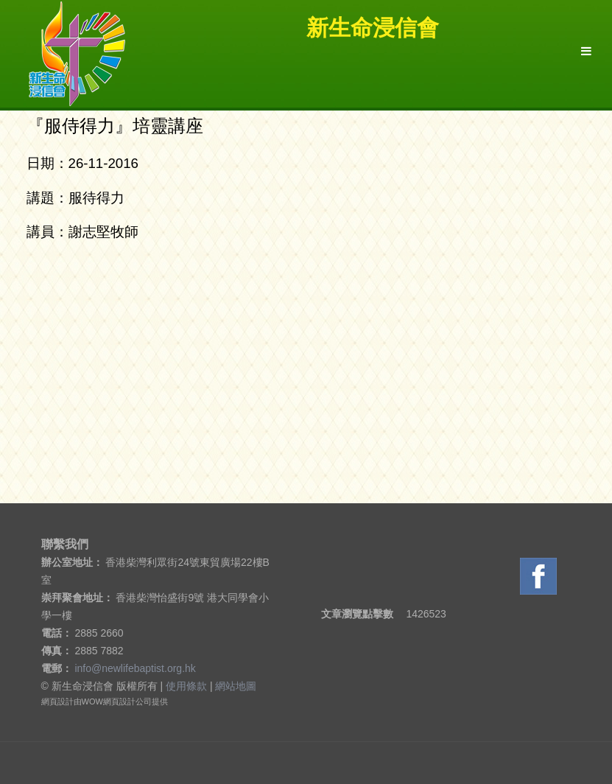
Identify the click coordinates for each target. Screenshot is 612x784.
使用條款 (186, 686)
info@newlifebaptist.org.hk (134, 668)
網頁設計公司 (127, 701)
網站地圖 (235, 686)
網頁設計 (57, 701)
